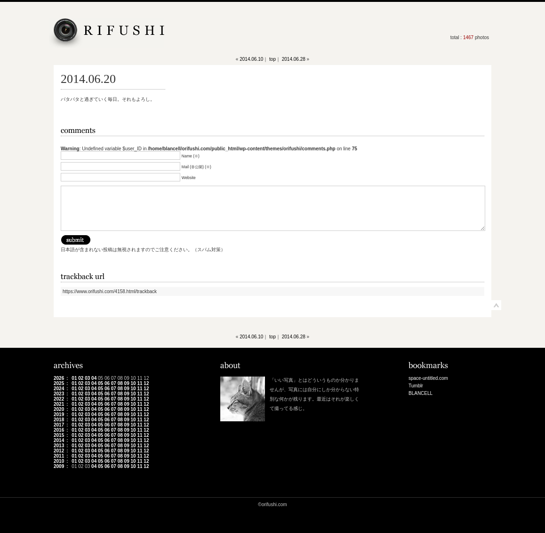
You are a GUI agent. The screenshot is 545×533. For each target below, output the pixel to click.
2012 (59, 450)
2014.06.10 (251, 59)
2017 (59, 424)
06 (107, 383)
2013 (59, 445)
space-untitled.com (428, 378)
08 (120, 383)
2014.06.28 (293, 59)
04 (93, 378)
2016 (59, 430)
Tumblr (416, 385)
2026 (59, 378)
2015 (59, 435)
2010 (59, 461)
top (272, 59)
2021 (59, 404)
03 (87, 378)
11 (139, 383)
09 (126, 383)
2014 (59, 440)
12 (146, 383)
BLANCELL (421, 393)
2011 (59, 456)
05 (100, 383)
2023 (59, 393)
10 (133, 383)
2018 (59, 419)
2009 (59, 466)
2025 (59, 383)
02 (80, 378)
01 (74, 378)
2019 (59, 414)
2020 (59, 409)
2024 (59, 388)
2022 (59, 399)
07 (113, 383)
